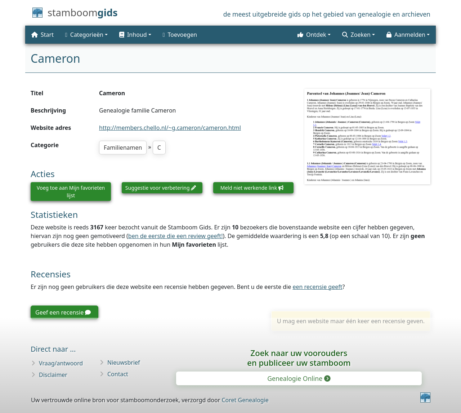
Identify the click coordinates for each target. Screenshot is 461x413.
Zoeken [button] (356, 35)
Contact (117, 374)
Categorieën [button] (84, 35)
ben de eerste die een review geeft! (175, 236)
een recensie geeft (317, 287)
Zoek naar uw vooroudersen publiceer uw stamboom (298, 357)
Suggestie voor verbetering (160, 187)
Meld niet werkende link (251, 187)
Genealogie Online (298, 378)
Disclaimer (53, 375)
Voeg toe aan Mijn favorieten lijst (71, 191)
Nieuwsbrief (123, 362)
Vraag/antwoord (61, 363)
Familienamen (123, 147)
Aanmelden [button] (405, 35)
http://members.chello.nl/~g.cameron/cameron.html (170, 128)
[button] (135, 34)
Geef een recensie (63, 312)
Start (42, 35)
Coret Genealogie (244, 400)
